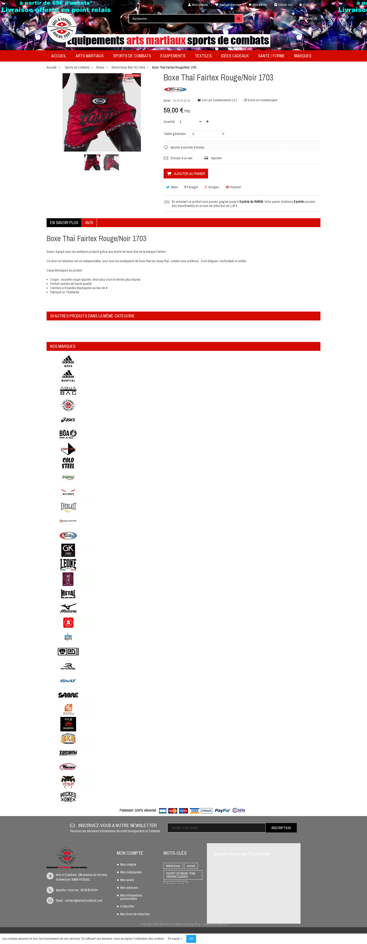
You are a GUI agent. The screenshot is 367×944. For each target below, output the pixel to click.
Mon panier (257, 4)
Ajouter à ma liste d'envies (187, 147)
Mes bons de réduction (135, 914)
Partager (191, 187)
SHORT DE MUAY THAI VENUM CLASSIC (180, 875)
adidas (185, 914)
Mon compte (196, 4)
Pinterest (233, 187)
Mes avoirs (127, 880)
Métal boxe (173, 866)
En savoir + (175, 939)
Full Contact (174, 899)
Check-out (283, 4)
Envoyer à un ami (181, 158)
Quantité (169, 122)
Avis (89, 222)
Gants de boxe (175, 906)
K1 (188, 892)
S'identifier (308, 4)
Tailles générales (175, 134)
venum (191, 866)
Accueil (51, 67)
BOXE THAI (173, 892)
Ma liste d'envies (228, 4)
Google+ (212, 187)
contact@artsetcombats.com (83, 900)
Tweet (172, 187)
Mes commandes (131, 872)
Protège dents (175, 884)
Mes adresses (129, 888)
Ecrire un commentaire (262, 100)
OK (191, 939)
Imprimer (216, 158)
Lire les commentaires (219, 100)
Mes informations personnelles (131, 897)
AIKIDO (170, 914)
